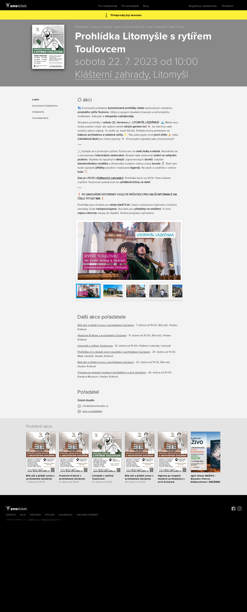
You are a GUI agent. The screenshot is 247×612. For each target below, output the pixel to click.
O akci (35, 99)
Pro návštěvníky (107, 6)
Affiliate (49, 515)
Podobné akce (40, 118)
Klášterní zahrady (112, 75)
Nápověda (35, 515)
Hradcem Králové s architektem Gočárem (102, 335)
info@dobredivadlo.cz (95, 406)
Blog (146, 6)
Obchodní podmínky (87, 515)
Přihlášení (227, 6)
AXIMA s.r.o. (33, 519)
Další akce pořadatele (45, 106)
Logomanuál (65, 515)
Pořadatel (38, 112)
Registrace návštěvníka (202, 6)
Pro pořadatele (130, 6)
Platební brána (47, 519)
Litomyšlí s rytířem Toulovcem (95, 346)
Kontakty (11, 515)
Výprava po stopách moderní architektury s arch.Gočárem (112, 372)
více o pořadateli (92, 411)
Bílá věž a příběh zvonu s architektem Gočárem (106, 325)
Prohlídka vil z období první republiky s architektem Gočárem (114, 352)
